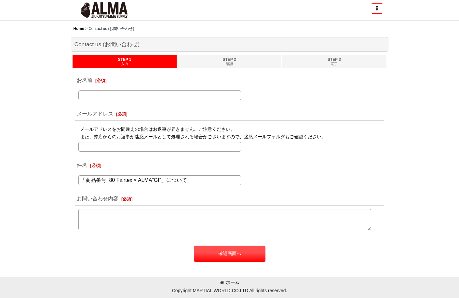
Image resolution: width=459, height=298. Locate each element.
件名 (82, 165)
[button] (377, 8)
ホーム (229, 282)
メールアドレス (95, 113)
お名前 (84, 80)
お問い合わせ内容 (97, 198)
